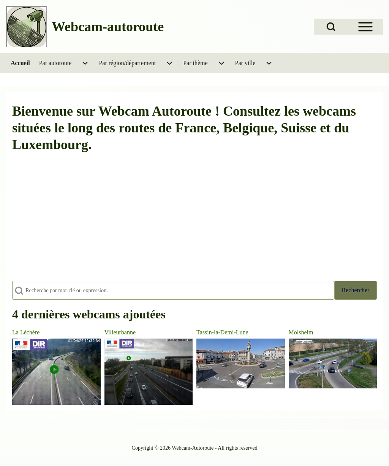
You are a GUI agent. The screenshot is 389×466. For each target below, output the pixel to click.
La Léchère (26, 332)
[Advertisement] (194, 221)
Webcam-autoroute (108, 26)
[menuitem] (20, 63)
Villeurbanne (120, 332)
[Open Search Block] (331, 27)
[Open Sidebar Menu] (365, 27)
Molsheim (301, 332)
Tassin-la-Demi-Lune (222, 332)
